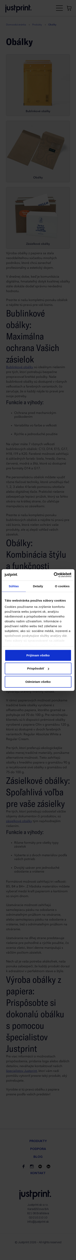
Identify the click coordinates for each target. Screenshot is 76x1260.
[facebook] (23, 1166)
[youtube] (40, 1166)
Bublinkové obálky (19, 367)
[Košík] (69, 8)
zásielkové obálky (19, 821)
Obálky (11, 574)
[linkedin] (48, 1166)
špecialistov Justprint (21, 1071)
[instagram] (32, 1166)
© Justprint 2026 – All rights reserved (38, 1242)
